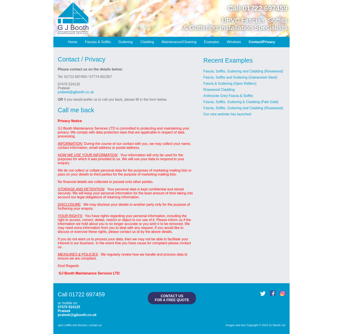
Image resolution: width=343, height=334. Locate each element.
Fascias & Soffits (98, 42)
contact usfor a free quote (172, 298)
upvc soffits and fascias (72, 325)
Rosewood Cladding (219, 89)
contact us (95, 325)
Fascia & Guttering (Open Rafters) (230, 83)
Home (72, 42)
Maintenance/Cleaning (179, 42)
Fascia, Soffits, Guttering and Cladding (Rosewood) (243, 71)
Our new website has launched (227, 114)
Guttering (125, 42)
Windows (234, 42)
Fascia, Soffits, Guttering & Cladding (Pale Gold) (240, 102)
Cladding (147, 42)
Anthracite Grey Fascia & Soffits (228, 96)
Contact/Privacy (262, 42)
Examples (211, 42)
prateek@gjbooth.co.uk (76, 92)
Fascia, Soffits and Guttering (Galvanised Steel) (240, 77)
